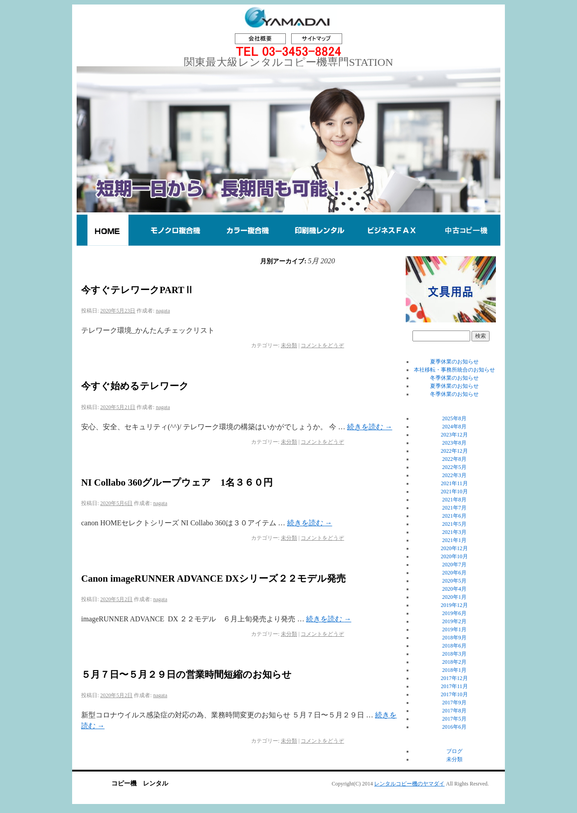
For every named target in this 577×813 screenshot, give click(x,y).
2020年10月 (454, 556)
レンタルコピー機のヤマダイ (409, 784)
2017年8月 (454, 710)
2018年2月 (454, 662)
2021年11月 (454, 483)
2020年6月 (454, 573)
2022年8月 (454, 459)
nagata (163, 311)
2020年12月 (454, 548)
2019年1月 (454, 629)
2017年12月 (454, 678)
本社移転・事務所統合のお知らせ (454, 370)
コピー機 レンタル (139, 783)
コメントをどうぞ (322, 345)
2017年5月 (454, 719)
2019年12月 (454, 605)
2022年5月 (454, 467)
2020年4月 (454, 589)
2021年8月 (454, 499)
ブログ (454, 751)
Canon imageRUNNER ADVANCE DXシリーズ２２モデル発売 (213, 578)
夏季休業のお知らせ (454, 361)
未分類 (289, 345)
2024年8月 (454, 426)
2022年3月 (454, 475)
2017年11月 (454, 686)
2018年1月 (454, 670)
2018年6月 (454, 646)
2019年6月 (454, 613)
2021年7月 (454, 508)
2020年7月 (454, 564)
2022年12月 (454, 451)
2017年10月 (454, 694)
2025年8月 (454, 418)
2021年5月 (454, 524)
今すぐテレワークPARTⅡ (137, 290)
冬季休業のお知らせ (454, 378)
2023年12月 (454, 435)
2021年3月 (454, 532)
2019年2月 (454, 621)
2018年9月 (454, 637)
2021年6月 (454, 516)
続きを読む (369, 427)
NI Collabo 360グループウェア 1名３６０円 (177, 482)
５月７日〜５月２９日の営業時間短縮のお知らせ (186, 674)
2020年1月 (454, 597)
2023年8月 (454, 443)
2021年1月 (454, 540)
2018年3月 (454, 654)
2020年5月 (454, 581)
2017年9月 (454, 702)
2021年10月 (454, 491)
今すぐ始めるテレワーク (135, 386)
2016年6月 (454, 727)
